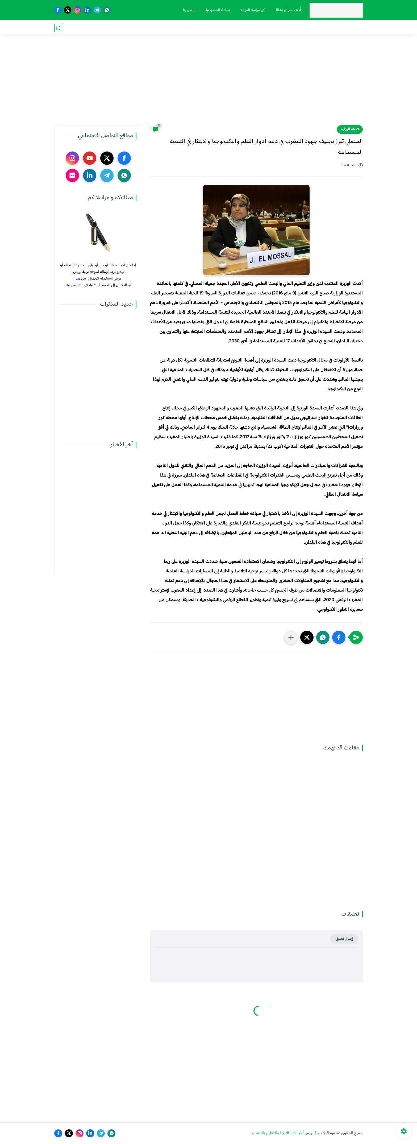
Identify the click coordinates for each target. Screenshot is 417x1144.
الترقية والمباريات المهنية (256, 28)
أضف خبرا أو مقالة (287, 10)
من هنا (81, 278)
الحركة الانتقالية (293, 28)
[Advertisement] (208, 84)
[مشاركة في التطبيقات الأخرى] (291, 637)
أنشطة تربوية (221, 28)
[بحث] (58, 28)
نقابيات (316, 28)
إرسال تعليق (344, 939)
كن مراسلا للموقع (252, 10)
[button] (338, 637)
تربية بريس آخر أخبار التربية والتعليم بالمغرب (287, 1133)
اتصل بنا (188, 10)
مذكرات (332, 28)
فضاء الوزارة (353, 28)
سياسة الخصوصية (217, 10)
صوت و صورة (195, 28)
